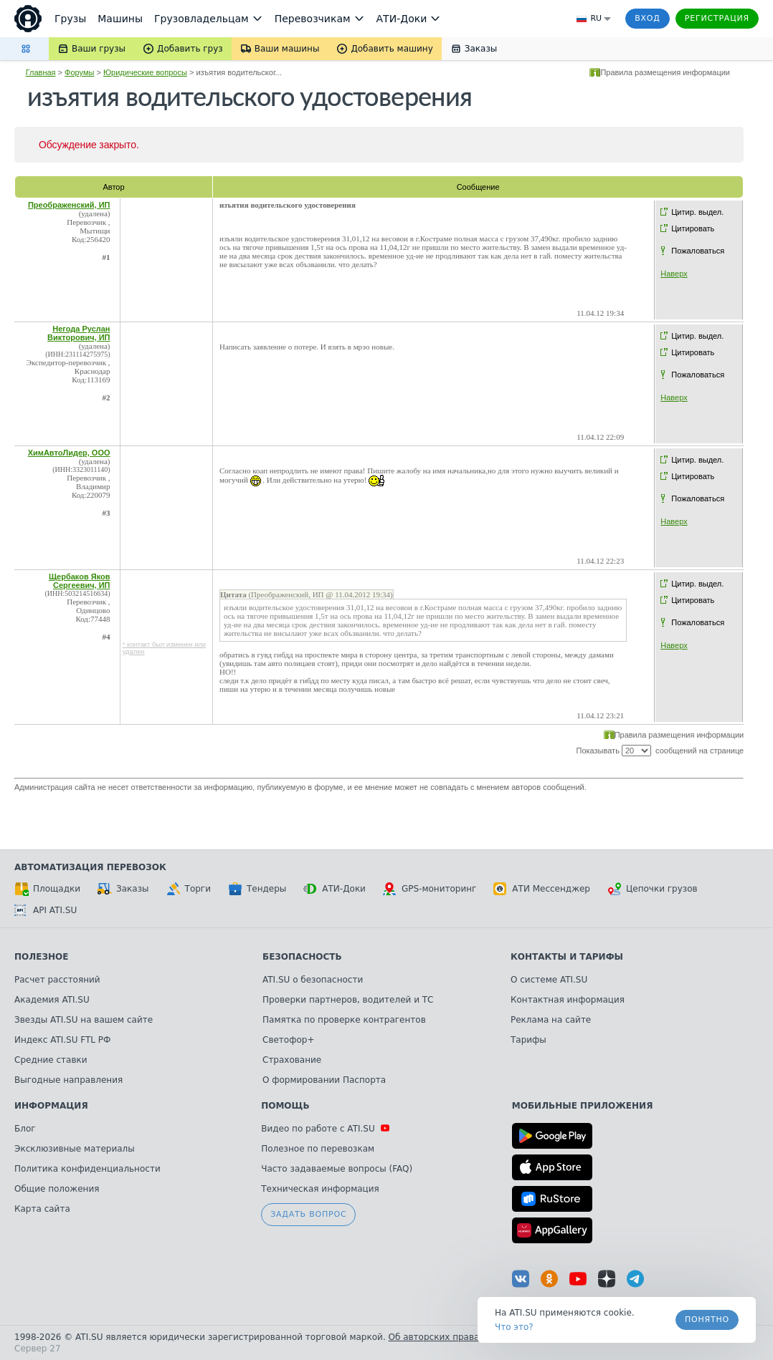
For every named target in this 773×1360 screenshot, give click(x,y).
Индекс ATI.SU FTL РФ (62, 1040)
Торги (188, 889)
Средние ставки (50, 1060)
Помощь (285, 1106)
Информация (51, 1106)
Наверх (673, 273)
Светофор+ (288, 1040)
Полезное (41, 957)
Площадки (47, 889)
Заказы (123, 889)
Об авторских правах (437, 1337)
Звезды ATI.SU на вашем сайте (83, 1020)
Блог (25, 1129)
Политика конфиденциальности (87, 1169)
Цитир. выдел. (697, 212)
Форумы (79, 72)
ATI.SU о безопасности (312, 980)
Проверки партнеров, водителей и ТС (347, 1000)
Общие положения (56, 1189)
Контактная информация (568, 1000)
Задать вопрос (308, 1214)
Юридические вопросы (145, 72)
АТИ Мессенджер (541, 888)
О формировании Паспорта (324, 1080)
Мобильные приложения (582, 1106)
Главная (41, 72)
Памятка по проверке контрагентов (344, 1020)
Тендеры (257, 889)
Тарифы (528, 1040)
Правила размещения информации (665, 72)
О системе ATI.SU (549, 980)
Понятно (707, 1319)
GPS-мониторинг (429, 888)
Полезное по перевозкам (317, 1149)
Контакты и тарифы (567, 957)
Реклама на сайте (551, 1020)
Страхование (291, 1060)
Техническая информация (320, 1189)
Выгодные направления (68, 1080)
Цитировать (692, 228)
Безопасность (302, 957)
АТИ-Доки (334, 889)
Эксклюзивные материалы (74, 1149)
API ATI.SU (45, 910)
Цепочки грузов (652, 889)
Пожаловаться (697, 250)
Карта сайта (42, 1209)
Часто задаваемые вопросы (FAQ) (336, 1169)
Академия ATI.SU (52, 1000)
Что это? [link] (514, 1327)
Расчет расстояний (57, 980)
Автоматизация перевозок (90, 867)
